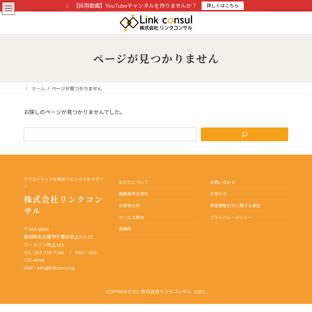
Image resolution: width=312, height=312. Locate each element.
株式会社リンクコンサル (166, 291)
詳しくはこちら (223, 5)
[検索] (244, 134)
